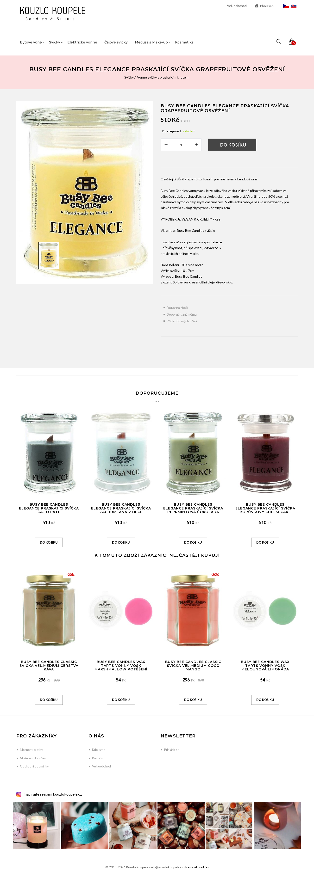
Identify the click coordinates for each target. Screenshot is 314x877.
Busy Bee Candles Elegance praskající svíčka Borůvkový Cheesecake (265, 508)
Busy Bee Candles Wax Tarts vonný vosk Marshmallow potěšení (120, 665)
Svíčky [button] (54, 42)
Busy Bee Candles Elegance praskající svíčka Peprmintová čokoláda (193, 508)
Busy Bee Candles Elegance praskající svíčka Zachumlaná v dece (121, 508)
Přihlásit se (171, 750)
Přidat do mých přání (182, 321)
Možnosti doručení (33, 758)
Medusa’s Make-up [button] (151, 42)
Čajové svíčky (116, 42)
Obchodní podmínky (34, 766)
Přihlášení (264, 6)
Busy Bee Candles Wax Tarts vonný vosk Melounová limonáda (265, 665)
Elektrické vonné (82, 42)
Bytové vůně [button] (31, 42)
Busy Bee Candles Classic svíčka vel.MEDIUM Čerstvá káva (48, 665)
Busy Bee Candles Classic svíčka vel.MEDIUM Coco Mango (193, 665)
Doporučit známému (182, 314)
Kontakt (97, 758)
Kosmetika (184, 42)
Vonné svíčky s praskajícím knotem (162, 77)
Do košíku (233, 144)
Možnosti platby (31, 750)
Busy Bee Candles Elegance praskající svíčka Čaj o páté (49, 508)
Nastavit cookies (197, 867)
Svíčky (129, 77)
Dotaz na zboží (177, 308)
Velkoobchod (237, 6)
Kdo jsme (98, 750)
